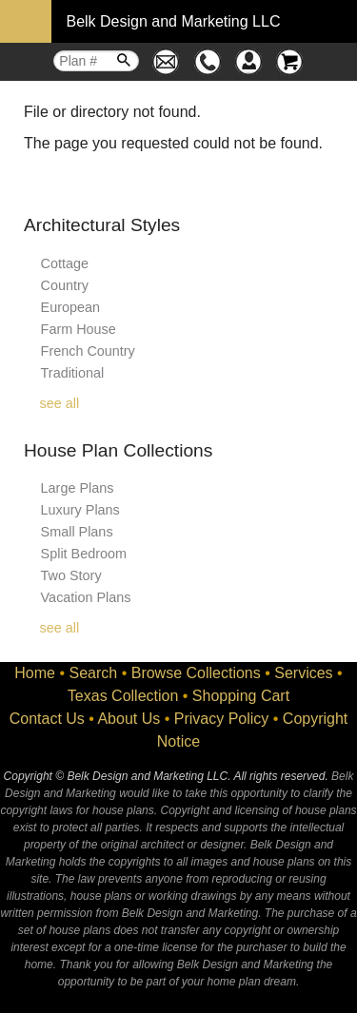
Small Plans (77, 531)
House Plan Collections (118, 450)
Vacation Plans (86, 597)
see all (60, 403)
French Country (88, 351)
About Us (128, 719)
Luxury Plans (80, 509)
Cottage (65, 263)
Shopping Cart (240, 696)
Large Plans (77, 488)
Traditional (73, 372)
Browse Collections (196, 673)
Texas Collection (123, 696)
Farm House (78, 329)
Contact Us (47, 719)
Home (34, 673)
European (70, 307)
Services (303, 673)
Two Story (71, 575)
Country (65, 285)
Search (93, 673)
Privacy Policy (221, 719)
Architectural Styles (102, 225)
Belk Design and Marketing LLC (173, 21)
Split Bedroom (84, 553)
